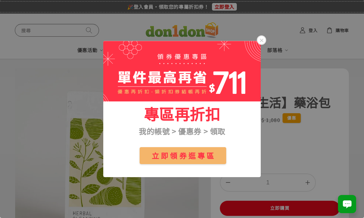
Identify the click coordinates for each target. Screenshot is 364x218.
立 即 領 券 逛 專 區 (183, 155)
